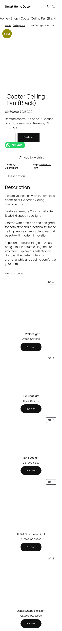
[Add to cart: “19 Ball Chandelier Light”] (31, 547)
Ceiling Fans (19, 25)
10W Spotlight (31, 334)
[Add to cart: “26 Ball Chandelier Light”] (31, 623)
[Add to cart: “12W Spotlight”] (31, 408)
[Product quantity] (10, 137)
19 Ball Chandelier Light (31, 534)
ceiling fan (45, 164)
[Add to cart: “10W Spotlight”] (31, 347)
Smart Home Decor (18, 6)
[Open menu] (42, 7)
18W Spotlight (31, 457)
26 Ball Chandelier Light (31, 610)
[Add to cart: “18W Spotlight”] (31, 470)
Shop (14, 18)
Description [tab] (16, 176)
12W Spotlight (31, 395)
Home (4, 18)
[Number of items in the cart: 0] (53, 6)
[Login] (47, 6)
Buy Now (28, 137)
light (35, 167)
